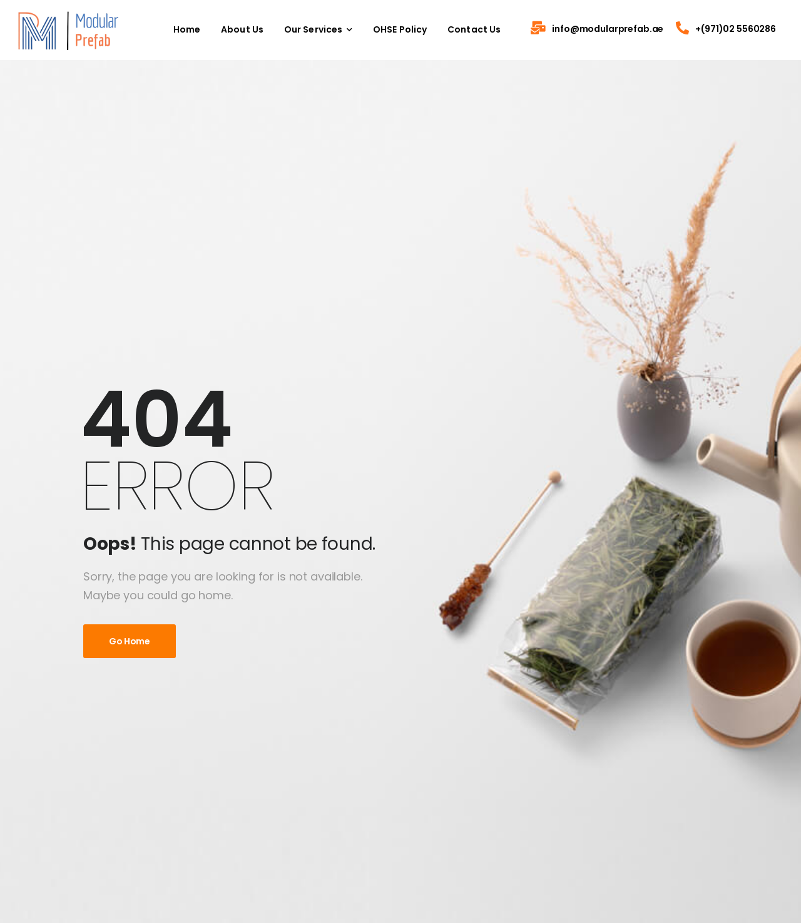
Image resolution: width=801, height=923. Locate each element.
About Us (242, 29)
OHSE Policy (400, 29)
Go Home (129, 641)
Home (187, 29)
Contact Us (474, 29)
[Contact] (541, 29)
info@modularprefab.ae (607, 29)
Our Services (313, 29)
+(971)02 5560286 (735, 29)
